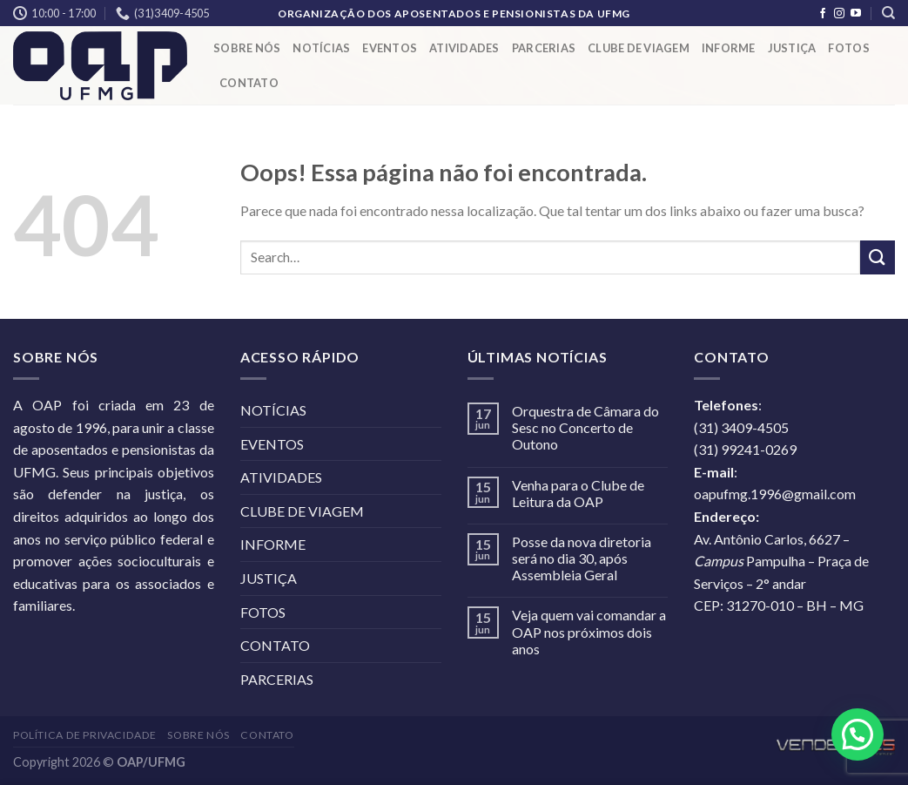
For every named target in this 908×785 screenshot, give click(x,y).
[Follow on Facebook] (822, 14)
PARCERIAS (543, 48)
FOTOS (848, 48)
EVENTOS (389, 48)
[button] (857, 734)
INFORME (729, 48)
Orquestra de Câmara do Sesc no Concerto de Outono (585, 427)
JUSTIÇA (792, 48)
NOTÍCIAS (321, 48)
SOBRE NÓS (246, 48)
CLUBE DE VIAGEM (638, 48)
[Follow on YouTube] (856, 14)
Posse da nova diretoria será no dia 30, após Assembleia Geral (581, 558)
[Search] (888, 13)
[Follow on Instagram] (839, 14)
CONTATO (249, 83)
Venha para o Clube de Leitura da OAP (578, 493)
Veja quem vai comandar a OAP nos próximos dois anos (589, 631)
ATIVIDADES (464, 48)
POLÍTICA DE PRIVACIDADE (85, 734)
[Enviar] (877, 257)
